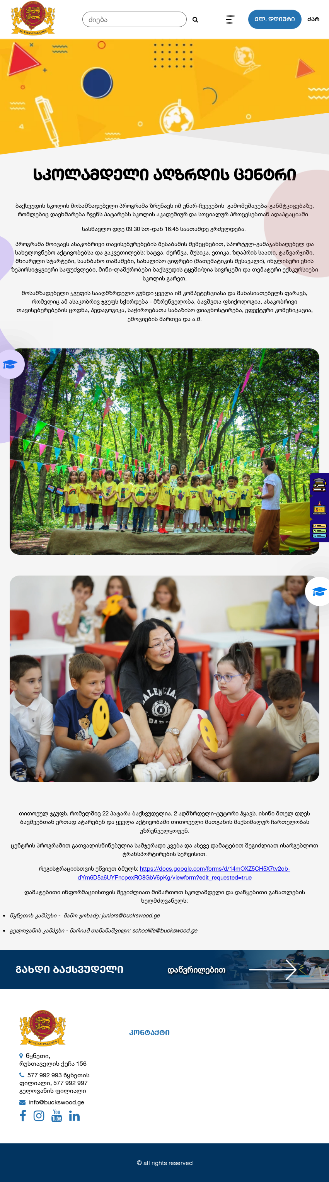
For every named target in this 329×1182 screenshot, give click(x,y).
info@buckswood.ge (56, 1102)
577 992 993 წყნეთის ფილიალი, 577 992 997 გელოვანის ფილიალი (54, 1082)
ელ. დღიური (275, 19)
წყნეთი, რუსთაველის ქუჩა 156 (53, 1059)
